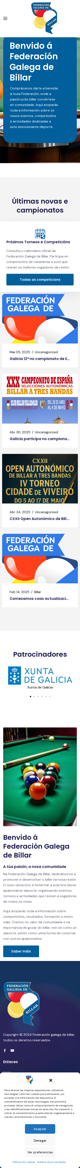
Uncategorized (46, 352)
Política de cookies (24, 1162)
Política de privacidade (51, 1162)
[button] (51, 1080)
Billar (37, 592)
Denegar (40, 1141)
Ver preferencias (40, 1152)
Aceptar (40, 1129)
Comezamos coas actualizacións (41, 598)
